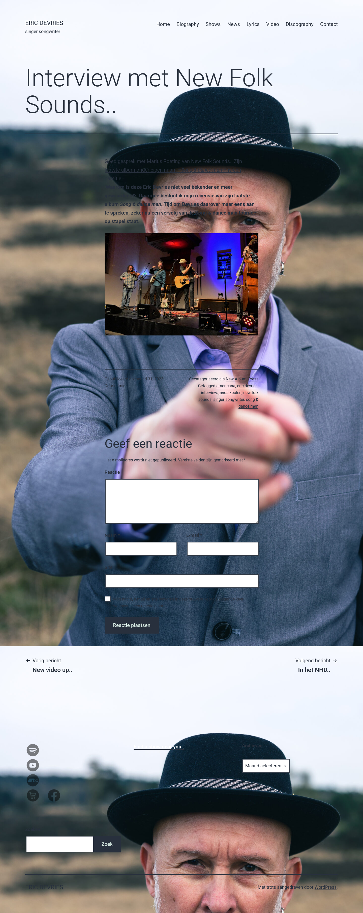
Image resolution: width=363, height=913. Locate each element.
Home (163, 24)
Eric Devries (44, 23)
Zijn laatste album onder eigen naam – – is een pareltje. (173, 169)
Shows (213, 24)
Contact (329, 24)
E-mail (194, 535)
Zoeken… (34, 829)
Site (108, 567)
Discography (299, 24)
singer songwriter (228, 399)
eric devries (247, 385)
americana (225, 385)
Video (272, 24)
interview (209, 392)
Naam (112, 535)
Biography (187, 24)
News (233, 24)
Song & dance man (140, 204)
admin (119, 385)
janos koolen (230, 392)
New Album (236, 379)
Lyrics (253, 24)
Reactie (112, 472)
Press (253, 379)
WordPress (326, 887)
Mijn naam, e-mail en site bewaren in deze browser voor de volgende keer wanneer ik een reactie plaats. (178, 602)
